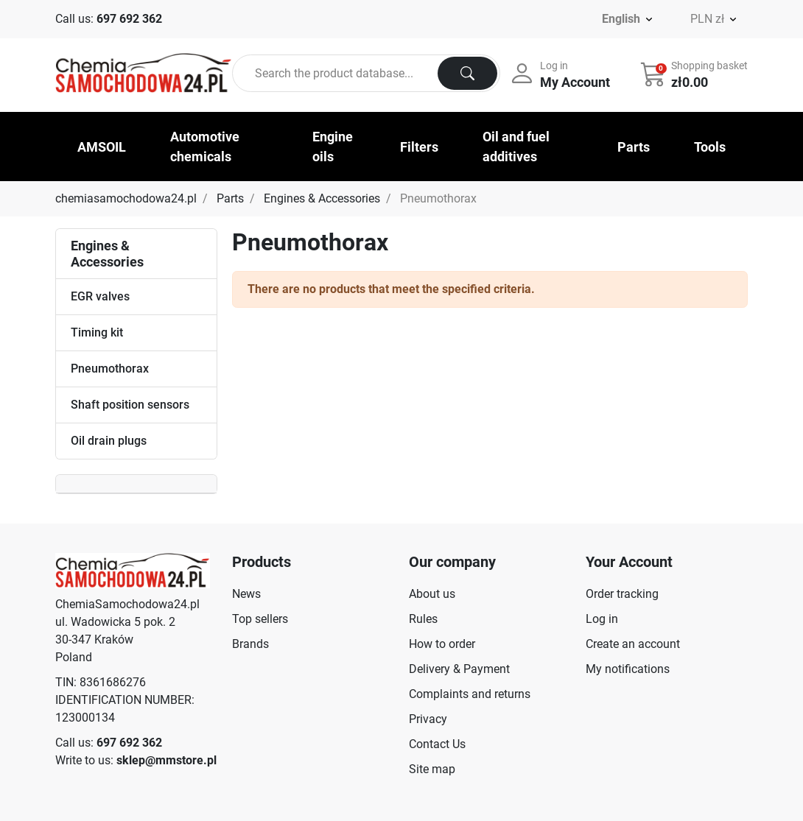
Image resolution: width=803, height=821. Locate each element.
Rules (423, 619)
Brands (250, 644)
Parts (230, 198)
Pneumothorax (110, 369)
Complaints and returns (469, 694)
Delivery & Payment (459, 669)
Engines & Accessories (322, 198)
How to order (442, 644)
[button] (695, 74)
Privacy (428, 719)
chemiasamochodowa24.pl (126, 198)
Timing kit (97, 332)
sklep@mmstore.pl (166, 760)
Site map (432, 769)
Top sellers (260, 619)
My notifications (628, 669)
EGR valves (100, 296)
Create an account (633, 644)
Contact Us (437, 744)
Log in (602, 619)
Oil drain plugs (109, 441)
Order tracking (622, 594)
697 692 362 (129, 19)
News (246, 594)
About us (432, 594)
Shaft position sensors (130, 405)
